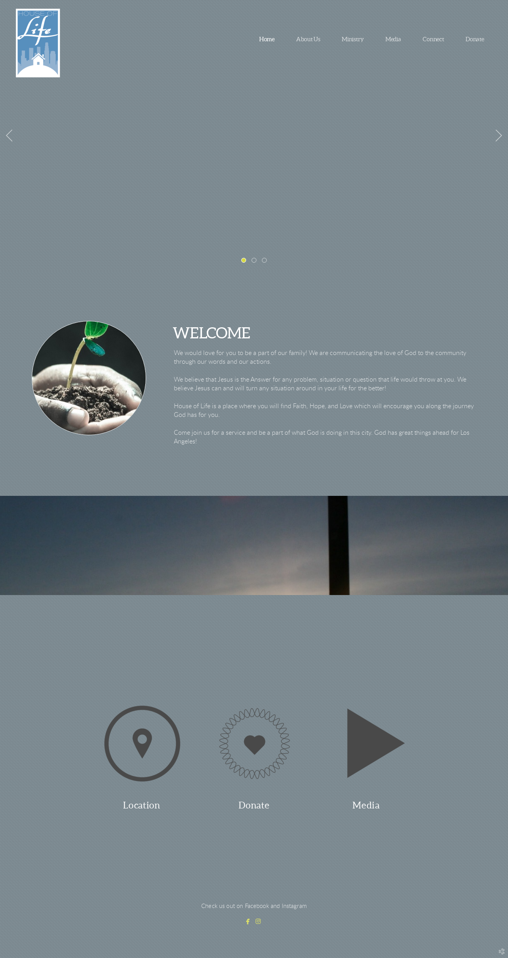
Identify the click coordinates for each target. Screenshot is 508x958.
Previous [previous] (9, 136)
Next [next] (499, 136)
